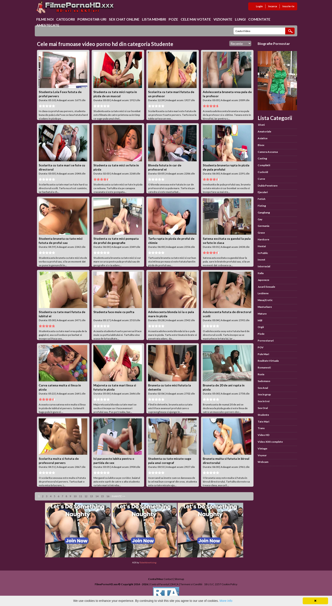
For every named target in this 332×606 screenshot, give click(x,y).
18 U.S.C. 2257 (212, 584)
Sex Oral (263, 408)
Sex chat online (124, 19)
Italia (261, 273)
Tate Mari (263, 421)
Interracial (264, 266)
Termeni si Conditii (191, 584)
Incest (261, 259)
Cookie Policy (229, 584)
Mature (262, 313)
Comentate (259, 19)
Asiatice (262, 138)
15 (102, 496)
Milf (260, 320)
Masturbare (265, 306)
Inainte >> (118, 496)
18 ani (261, 124)
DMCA (174, 584)
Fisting (262, 205)
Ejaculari (263, 192)
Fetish (261, 199)
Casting (262, 158)
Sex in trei (263, 401)
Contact (168, 579)
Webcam (263, 461)
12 (85, 496)
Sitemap (179, 579)
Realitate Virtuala (268, 360)
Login (259, 6)
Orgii (261, 327)
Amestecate (47, 25)
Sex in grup (264, 394)
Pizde (261, 333)
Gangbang (264, 212)
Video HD (263, 435)
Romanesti (264, 367)
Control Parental (159, 584)
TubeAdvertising (148, 562)
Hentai (262, 246)
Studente (263, 414)
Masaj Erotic (265, 300)
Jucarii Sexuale (266, 286)
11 (80, 496)
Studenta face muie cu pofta (113, 312)
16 (107, 496)
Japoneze (263, 280)
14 (96, 496)
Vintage (262, 448)
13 (91, 496)
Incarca (272, 6)
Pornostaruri (266, 340)
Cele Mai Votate (196, 19)
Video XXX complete (270, 441)
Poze (173, 19)
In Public (263, 253)
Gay (260, 219)
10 (75, 496)
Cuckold (263, 172)
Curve (261, 178)
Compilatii (264, 165)
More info (226, 600)
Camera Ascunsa (268, 151)
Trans (261, 428)
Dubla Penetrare (268, 185)
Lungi (240, 19)
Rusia (261, 374)
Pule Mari (263, 354)
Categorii (65, 19)
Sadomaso (264, 381)
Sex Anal (263, 387)
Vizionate (222, 19)
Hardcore (263, 239)
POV (261, 347)
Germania (263, 225)
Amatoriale (264, 131)
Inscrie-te (288, 6)
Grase (261, 232)
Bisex (261, 145)
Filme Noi (45, 19)
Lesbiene (263, 293)
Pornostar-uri (91, 19)
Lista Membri (154, 19)
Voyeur (262, 455)
